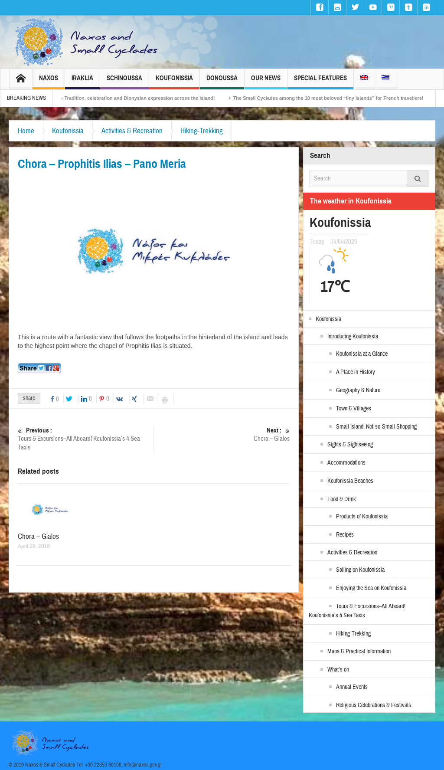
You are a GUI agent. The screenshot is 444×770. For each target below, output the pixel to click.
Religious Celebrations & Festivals (373, 705)
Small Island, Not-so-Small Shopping (376, 427)
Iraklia (82, 81)
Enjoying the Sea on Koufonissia (371, 588)
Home (26, 130)
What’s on (338, 670)
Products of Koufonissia (362, 517)
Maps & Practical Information (359, 651)
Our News (266, 81)
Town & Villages (353, 409)
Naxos (49, 81)
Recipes (345, 535)
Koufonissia (174, 81)
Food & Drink (341, 499)
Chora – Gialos (222, 434)
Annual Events (352, 687)
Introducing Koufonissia (352, 337)
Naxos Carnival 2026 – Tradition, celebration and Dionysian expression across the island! (146, 98)
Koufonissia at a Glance (362, 354)
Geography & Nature (358, 390)
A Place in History (355, 372)
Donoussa (222, 81)
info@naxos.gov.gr (143, 764)
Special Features (320, 81)
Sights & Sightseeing (350, 445)
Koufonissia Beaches (350, 481)
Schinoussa (124, 81)
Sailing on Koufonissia (360, 570)
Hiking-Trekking (201, 130)
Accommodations (346, 463)
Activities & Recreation (132, 130)
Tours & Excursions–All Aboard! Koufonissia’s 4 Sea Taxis (85, 439)
